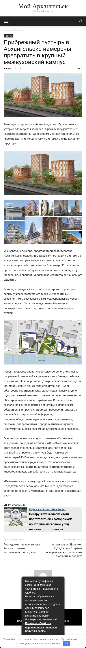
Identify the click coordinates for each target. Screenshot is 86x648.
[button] (81, 21)
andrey (7, 68)
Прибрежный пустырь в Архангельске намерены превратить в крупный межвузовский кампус (37, 52)
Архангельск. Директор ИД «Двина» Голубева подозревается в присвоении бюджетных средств (63, 550)
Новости (18, 30)
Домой (7, 30)
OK (66, 643)
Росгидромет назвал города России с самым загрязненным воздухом (22, 548)
